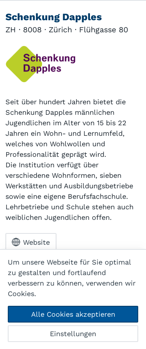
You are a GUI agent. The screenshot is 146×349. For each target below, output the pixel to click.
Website (31, 242)
